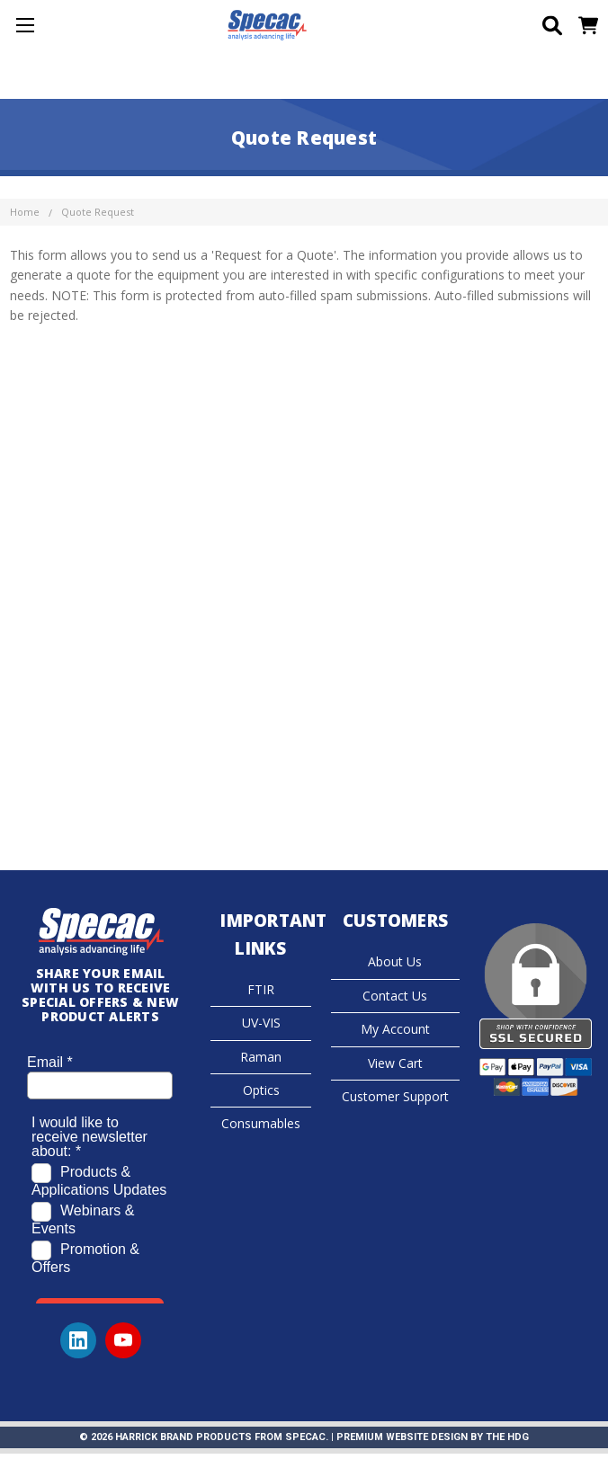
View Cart (395, 1063)
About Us (395, 961)
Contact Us (394, 995)
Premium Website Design (402, 1437)
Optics (261, 1090)
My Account (395, 1028)
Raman (261, 1056)
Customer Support (395, 1096)
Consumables (260, 1123)
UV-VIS (261, 1022)
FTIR (260, 989)
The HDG (507, 1437)
